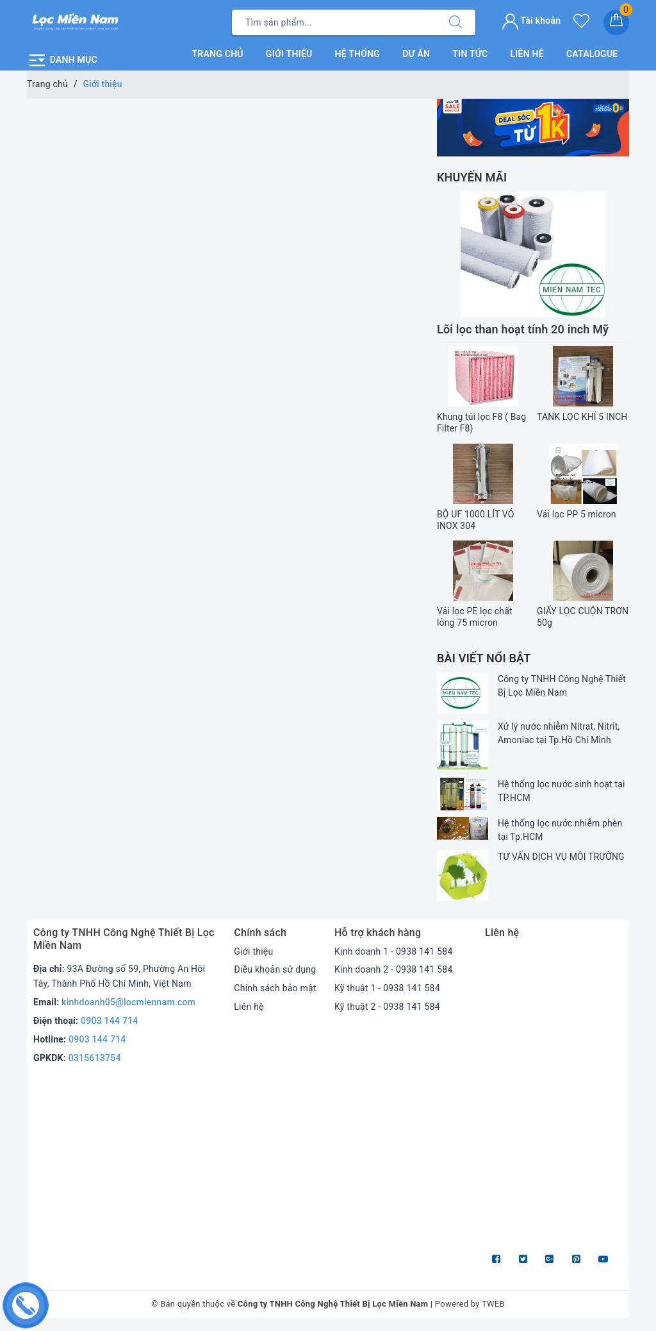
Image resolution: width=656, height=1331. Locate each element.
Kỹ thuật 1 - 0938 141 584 (387, 988)
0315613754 (95, 1058)
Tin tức (470, 54)
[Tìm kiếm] (455, 22)
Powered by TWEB (470, 1304)
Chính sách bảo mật (275, 988)
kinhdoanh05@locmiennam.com (128, 1002)
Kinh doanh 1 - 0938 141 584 (393, 951)
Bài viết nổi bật (483, 658)
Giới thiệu (289, 54)
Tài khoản (531, 20)
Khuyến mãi (472, 177)
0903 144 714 (109, 1021)
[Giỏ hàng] (616, 22)
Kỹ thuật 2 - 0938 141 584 (387, 1006)
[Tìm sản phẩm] (334, 22)
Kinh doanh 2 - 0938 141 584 (393, 969)
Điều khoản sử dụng (275, 969)
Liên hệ (526, 54)
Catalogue (592, 54)
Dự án (416, 54)
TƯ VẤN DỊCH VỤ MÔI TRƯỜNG (561, 856)
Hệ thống (358, 54)
